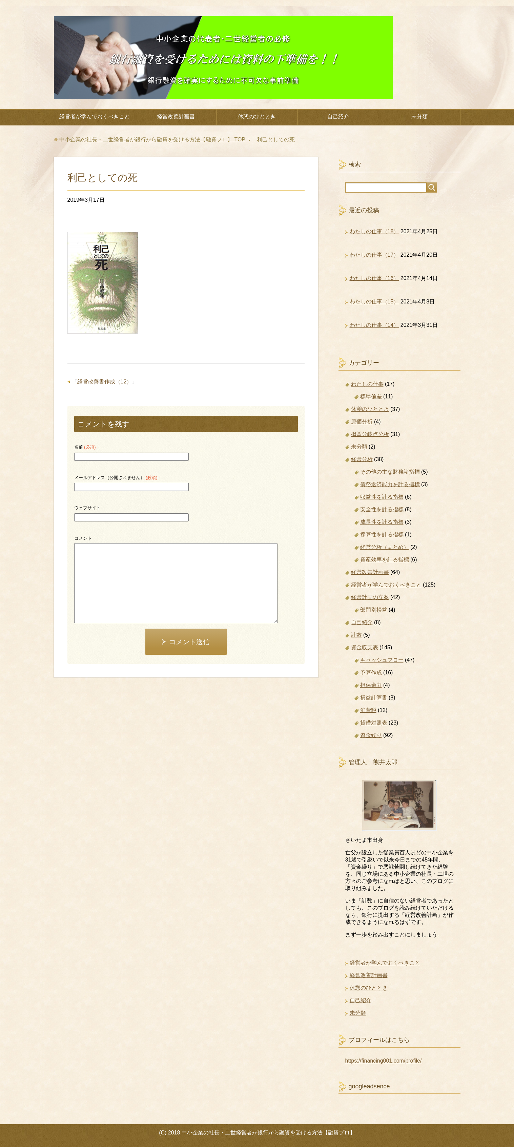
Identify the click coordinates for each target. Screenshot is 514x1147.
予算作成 (371, 672)
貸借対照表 (373, 723)
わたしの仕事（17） (374, 255)
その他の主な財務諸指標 (390, 472)
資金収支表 (364, 647)
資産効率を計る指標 (384, 559)
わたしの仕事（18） (374, 231)
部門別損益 (373, 610)
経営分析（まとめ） (384, 547)
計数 (356, 635)
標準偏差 (371, 396)
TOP (152, 139)
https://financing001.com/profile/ (383, 1061)
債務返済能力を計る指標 (390, 484)
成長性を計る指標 (382, 522)
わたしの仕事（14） (374, 325)
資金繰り (371, 735)
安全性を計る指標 (382, 509)
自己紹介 (338, 116)
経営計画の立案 (370, 597)
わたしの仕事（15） (374, 301)
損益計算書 (373, 697)
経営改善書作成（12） (104, 381)
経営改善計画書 (176, 116)
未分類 (419, 116)
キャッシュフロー (382, 660)
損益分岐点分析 (370, 434)
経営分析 (362, 459)
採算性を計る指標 (382, 534)
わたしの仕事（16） (374, 278)
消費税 (368, 710)
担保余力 (371, 685)
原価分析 (362, 421)
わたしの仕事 (367, 384)
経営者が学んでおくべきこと (94, 116)
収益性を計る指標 (382, 497)
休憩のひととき (257, 116)
